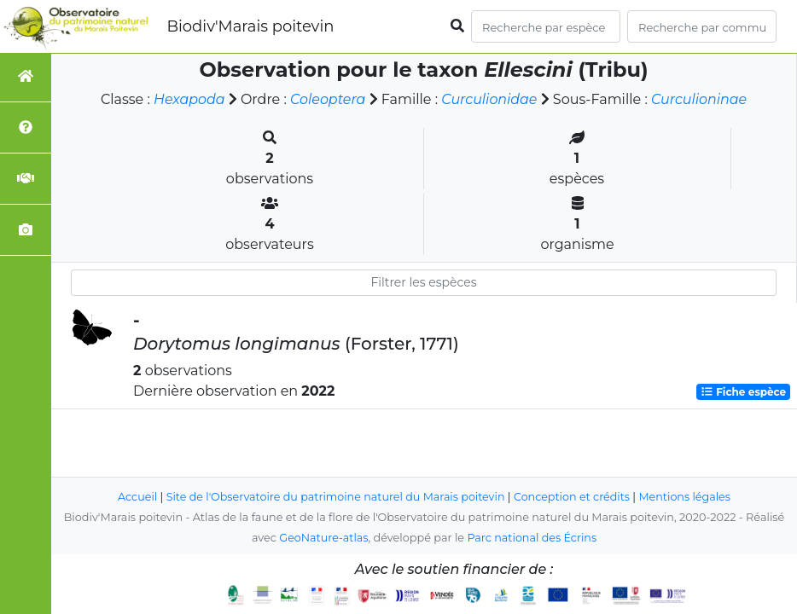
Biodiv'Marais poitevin (250, 26)
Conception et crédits (573, 496)
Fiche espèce (743, 391)
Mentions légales (687, 496)
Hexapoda (188, 99)
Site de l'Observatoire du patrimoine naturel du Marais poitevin (334, 496)
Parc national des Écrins (532, 537)
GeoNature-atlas (323, 537)
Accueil (135, 496)
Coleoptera (327, 99)
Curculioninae (700, 99)
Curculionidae (489, 99)
